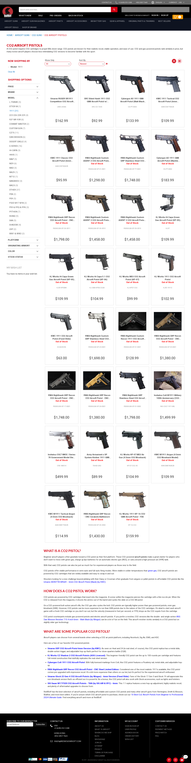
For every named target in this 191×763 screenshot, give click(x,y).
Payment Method (163, 729)
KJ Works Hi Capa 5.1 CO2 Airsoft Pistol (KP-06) (97, 281)
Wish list (129, 739)
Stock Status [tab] (15, 260)
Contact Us (161, 726)
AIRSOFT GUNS (22, 38)
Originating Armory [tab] (19, 248)
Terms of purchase (104, 752)
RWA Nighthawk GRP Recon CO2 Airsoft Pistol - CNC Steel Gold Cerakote (97, 400)
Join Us (98, 742)
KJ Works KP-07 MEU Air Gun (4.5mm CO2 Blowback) (132, 459)
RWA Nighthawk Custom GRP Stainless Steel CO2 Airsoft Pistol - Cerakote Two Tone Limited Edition (132, 162)
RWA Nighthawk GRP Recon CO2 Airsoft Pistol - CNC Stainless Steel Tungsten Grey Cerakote (61, 400)
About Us (99, 726)
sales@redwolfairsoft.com (67, 741)
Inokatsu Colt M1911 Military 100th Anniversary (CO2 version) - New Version (167, 400)
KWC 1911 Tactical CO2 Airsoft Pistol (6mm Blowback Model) (167, 103)
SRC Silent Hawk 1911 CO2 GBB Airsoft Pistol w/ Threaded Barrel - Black (97, 103)
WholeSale (100, 739)
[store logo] (14, 13)
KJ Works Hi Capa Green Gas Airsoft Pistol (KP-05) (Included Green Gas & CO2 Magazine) (62, 281)
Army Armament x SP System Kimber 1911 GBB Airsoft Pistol (97, 459)
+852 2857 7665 (61, 736)
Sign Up (164, 17)
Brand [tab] (11, 95)
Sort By (82, 63)
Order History (132, 736)
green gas (152, 573)
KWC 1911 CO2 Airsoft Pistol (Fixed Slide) (61, 340)
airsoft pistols (141, 560)
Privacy (98, 749)
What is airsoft (102, 729)
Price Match (161, 733)
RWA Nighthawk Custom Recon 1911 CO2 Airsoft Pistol (132, 340)
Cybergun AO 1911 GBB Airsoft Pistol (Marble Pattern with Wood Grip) (167, 162)
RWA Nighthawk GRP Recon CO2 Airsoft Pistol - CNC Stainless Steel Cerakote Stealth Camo (61, 222)
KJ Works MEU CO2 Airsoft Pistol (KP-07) (132, 281)
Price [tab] (11, 89)
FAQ (157, 736)
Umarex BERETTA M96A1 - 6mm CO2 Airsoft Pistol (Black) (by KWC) (75, 585)
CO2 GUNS (37, 38)
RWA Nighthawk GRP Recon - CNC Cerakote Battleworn (97, 518)
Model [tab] (11, 101)
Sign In (154, 17)
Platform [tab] (13, 243)
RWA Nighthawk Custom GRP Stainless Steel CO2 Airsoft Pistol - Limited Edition (97, 340)
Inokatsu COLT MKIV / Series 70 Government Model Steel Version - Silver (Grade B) (61, 459)
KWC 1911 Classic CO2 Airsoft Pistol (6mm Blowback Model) (62, 162)
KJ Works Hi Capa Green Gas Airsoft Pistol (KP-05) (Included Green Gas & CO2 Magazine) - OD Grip (168, 222)
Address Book (132, 733)
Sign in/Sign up (132, 726)
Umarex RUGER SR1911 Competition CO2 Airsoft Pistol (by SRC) (61, 103)
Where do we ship (103, 733)
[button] (160, 2)
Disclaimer (100, 756)
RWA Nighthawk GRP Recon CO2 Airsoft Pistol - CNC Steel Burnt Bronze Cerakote (167, 340)
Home (10, 38)
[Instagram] (175, 760)
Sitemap (98, 746)
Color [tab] (11, 254)
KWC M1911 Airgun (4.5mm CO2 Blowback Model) (168, 459)
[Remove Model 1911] (9, 70)
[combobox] (68, 11)
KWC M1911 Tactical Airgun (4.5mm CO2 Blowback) (61, 518)
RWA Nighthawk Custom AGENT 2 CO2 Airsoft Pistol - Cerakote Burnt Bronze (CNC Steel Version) (97, 222)
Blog (97, 736)
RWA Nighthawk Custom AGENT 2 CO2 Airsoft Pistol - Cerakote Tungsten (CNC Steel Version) (132, 222)
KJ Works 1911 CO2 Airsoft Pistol (168, 281)
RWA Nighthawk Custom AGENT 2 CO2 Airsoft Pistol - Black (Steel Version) (97, 162)
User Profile (130, 729)
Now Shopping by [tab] (19, 64)
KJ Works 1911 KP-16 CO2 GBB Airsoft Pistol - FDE (132, 518)
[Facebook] (169, 760)
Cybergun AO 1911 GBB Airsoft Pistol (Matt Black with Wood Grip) (132, 103)
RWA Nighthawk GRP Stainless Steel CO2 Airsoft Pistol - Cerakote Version (132, 400)
